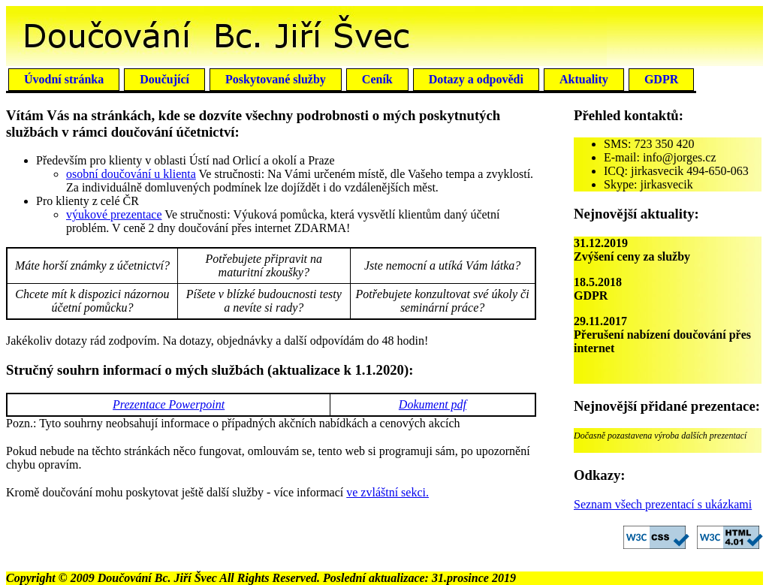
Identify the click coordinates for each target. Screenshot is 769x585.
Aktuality (583, 79)
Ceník (377, 79)
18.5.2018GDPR (598, 289)
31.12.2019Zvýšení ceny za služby (632, 250)
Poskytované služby (275, 79)
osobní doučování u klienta (131, 173)
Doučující (164, 79)
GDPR (661, 79)
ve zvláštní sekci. (387, 492)
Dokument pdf (432, 404)
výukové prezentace (113, 214)
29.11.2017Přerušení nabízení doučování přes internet (662, 334)
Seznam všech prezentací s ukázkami (663, 504)
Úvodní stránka (64, 79)
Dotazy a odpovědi (476, 79)
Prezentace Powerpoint (169, 404)
